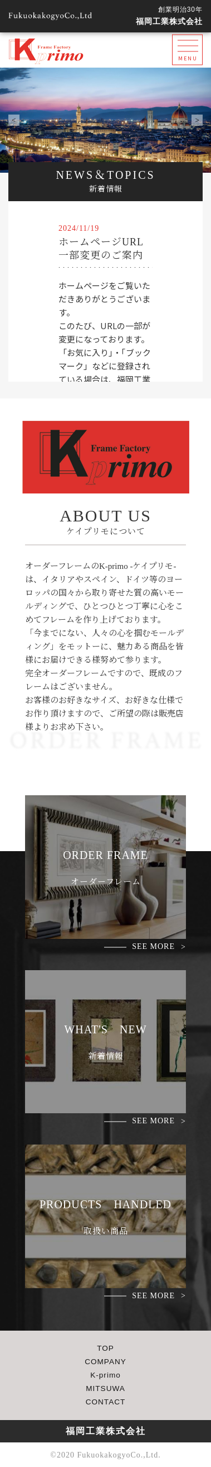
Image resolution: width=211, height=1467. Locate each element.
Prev (13, 120)
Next (197, 120)
